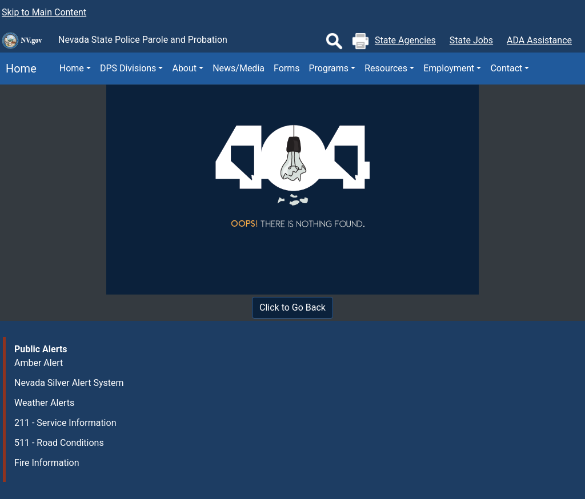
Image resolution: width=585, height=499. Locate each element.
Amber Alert (38, 362)
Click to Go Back (292, 307)
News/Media (239, 68)
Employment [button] (448, 68)
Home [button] (71, 68)
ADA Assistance (539, 40)
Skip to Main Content (44, 12)
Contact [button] (506, 68)
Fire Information (46, 462)
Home (18, 68)
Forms (287, 68)
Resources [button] (385, 68)
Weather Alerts (44, 402)
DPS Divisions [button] (128, 68)
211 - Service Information (65, 422)
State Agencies (405, 40)
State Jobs (471, 40)
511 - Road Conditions (59, 442)
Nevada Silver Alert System (69, 382)
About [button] (184, 68)
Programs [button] (329, 68)
